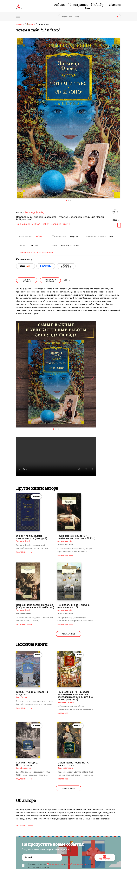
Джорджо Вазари (65, 702)
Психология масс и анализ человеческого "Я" (73, 606)
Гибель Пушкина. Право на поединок (32, 693)
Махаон (114, 5)
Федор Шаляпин (65, 768)
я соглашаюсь (56, 864)
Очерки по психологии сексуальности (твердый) (31, 537)
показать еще (68, 634)
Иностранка (74, 5)
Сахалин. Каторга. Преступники (27, 763)
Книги (85, 9)
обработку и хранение (77, 864)
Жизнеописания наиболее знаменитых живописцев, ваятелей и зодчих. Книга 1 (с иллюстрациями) (75, 696)
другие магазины (66, 266)
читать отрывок (27, 280)
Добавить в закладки (50, 280)
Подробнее (24, 552)
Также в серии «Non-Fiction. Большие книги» (43, 224)
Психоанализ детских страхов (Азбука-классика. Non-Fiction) (35, 606)
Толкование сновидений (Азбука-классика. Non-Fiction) (76, 537)
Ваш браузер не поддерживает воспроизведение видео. (56, 456)
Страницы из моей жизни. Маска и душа (73, 763)
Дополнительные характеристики (36, 253)
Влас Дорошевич (24, 768)
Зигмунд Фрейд (34, 212)
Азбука (55, 5)
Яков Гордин (22, 697)
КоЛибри (96, 5)
